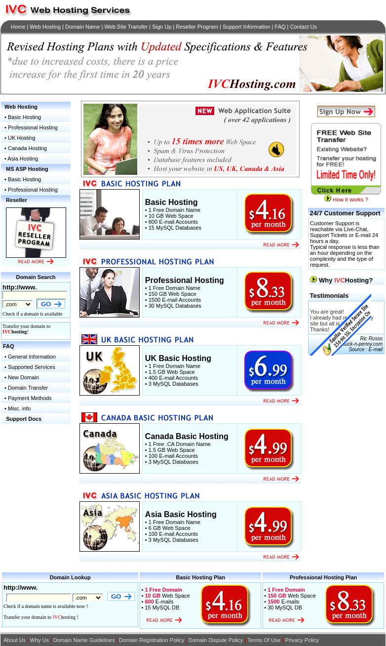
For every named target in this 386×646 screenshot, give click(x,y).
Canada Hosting (27, 148)
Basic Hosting (24, 117)
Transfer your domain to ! (26, 328)
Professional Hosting (33, 127)
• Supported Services (29, 367)
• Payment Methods (27, 398)
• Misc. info (17, 408)
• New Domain (21, 377)
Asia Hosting (22, 159)
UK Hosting (22, 138)
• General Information (29, 357)
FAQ (8, 346)
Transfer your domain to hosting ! (40, 617)
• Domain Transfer (25, 388)
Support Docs (23, 419)
